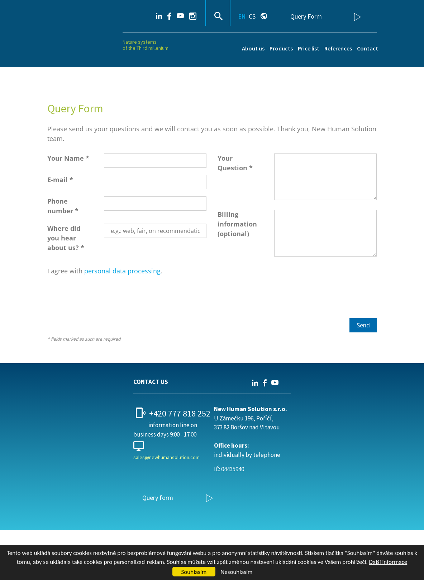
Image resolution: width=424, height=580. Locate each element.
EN (242, 16)
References (338, 48)
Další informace (388, 562)
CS (252, 16)
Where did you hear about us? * (65, 238)
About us (253, 48)
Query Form (306, 16)
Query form (157, 497)
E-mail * (60, 179)
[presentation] (101, 297)
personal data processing (122, 271)
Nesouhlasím (236, 572)
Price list (308, 48)
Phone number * (62, 206)
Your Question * (235, 163)
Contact (367, 48)
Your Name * (68, 158)
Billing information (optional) (237, 224)
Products (281, 48)
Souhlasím (194, 572)
